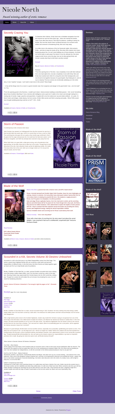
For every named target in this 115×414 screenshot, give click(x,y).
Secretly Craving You (16, 32)
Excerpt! (37, 62)
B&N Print (7, 307)
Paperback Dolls (100, 93)
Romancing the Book (91, 77)
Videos (32, 22)
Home (7, 22)
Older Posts (77, 391)
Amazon (41, 66)
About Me (23, 22)
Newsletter (89, 115)
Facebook (89, 118)
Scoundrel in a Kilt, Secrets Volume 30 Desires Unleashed (37, 256)
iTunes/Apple (20, 153)
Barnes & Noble (49, 66)
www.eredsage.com (9, 375)
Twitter (88, 122)
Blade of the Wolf (14, 185)
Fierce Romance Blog (92, 112)
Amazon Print (8, 305)
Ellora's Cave (15, 239)
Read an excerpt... (32, 214)
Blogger (68, 410)
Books (14, 22)
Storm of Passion (14, 124)
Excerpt (7, 292)
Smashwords (60, 66)
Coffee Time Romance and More (96, 64)
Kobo (31, 153)
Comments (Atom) (46, 398)
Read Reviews (8, 228)
